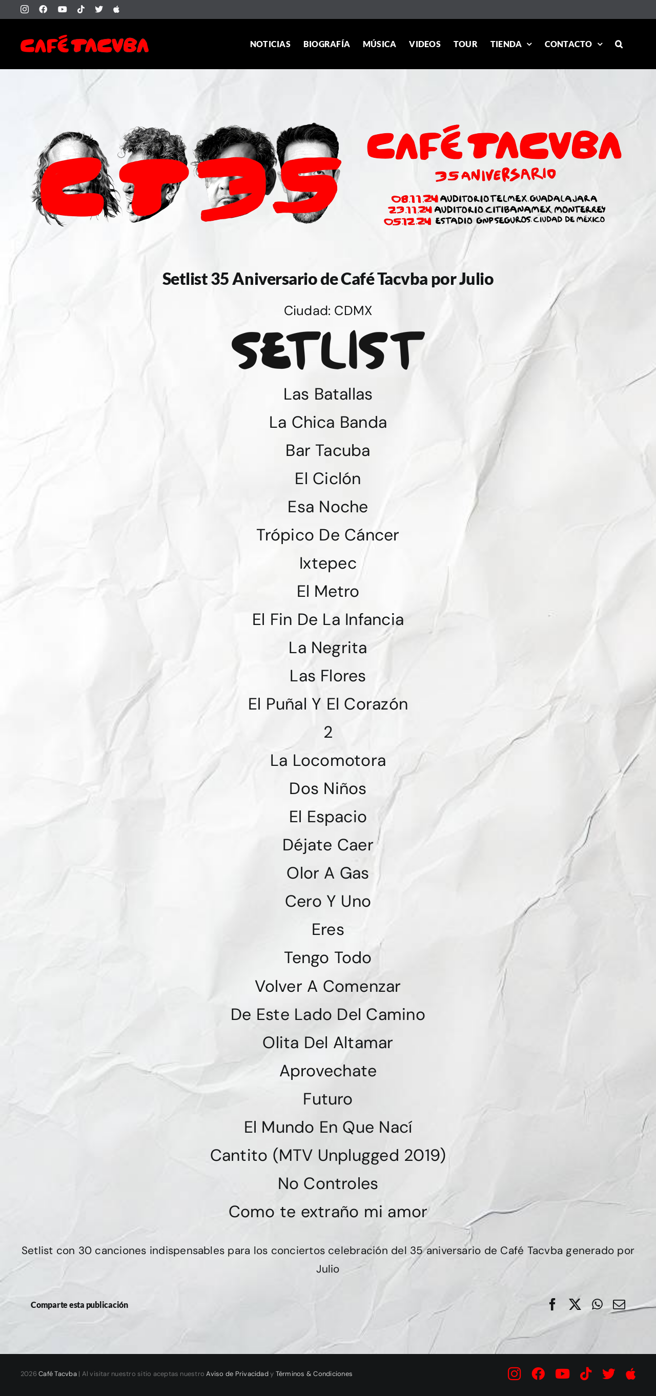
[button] (619, 44)
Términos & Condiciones (314, 1373)
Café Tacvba (57, 1373)
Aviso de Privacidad (237, 1373)
